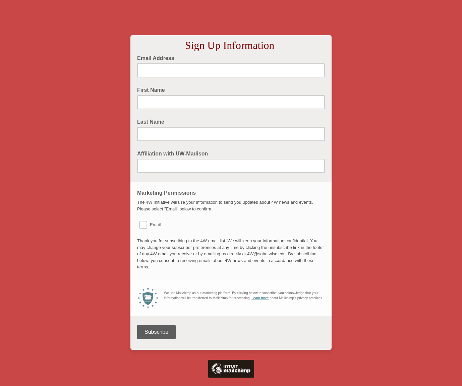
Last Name (150, 122)
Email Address (157, 57)
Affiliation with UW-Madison (172, 153)
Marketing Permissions (166, 193)
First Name (151, 90)
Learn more (260, 298)
